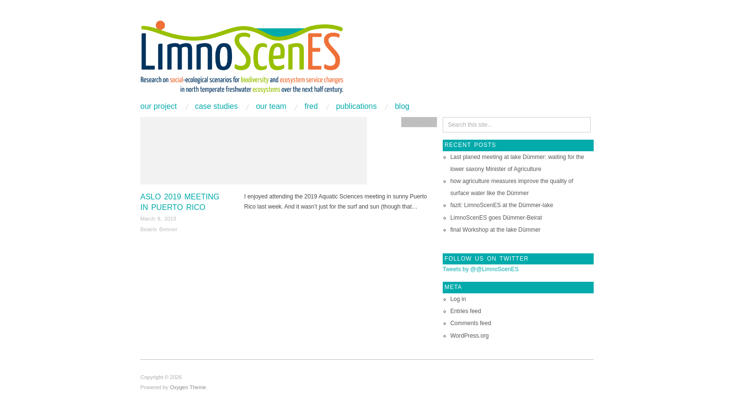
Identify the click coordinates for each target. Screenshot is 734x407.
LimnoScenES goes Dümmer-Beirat (496, 217)
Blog (402, 106)
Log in (458, 299)
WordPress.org (469, 335)
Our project (158, 106)
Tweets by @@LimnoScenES (481, 269)
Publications (356, 106)
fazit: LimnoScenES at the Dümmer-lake (501, 205)
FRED (311, 106)
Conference (419, 122)
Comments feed (470, 323)
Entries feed (465, 311)
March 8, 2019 (158, 219)
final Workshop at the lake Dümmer (495, 229)
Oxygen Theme (188, 387)
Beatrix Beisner (158, 229)
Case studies (216, 106)
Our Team (271, 106)
